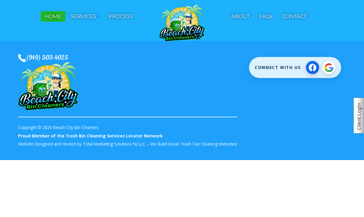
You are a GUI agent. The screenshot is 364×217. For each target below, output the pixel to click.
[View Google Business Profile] (328, 67)
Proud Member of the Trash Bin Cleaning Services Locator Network (90, 136)
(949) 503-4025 (47, 57)
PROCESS (121, 16)
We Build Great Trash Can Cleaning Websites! (193, 144)
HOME (53, 16)
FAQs (265, 16)
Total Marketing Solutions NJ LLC (114, 144)
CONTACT (294, 16)
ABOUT (240, 16)
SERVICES (83, 16)
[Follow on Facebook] (312, 67)
